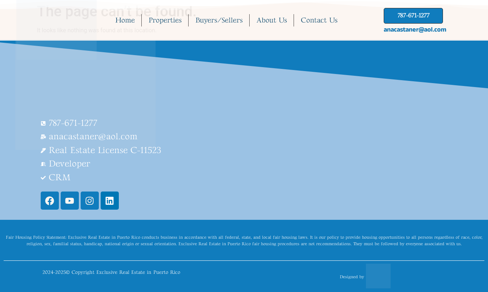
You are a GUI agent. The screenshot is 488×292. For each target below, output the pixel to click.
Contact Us (319, 20)
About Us (272, 20)
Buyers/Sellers (219, 20)
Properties (165, 20)
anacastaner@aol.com (415, 29)
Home (125, 20)
